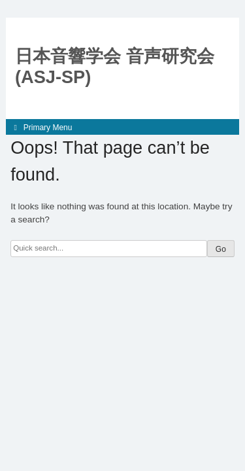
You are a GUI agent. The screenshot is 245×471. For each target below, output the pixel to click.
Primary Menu (48, 127)
